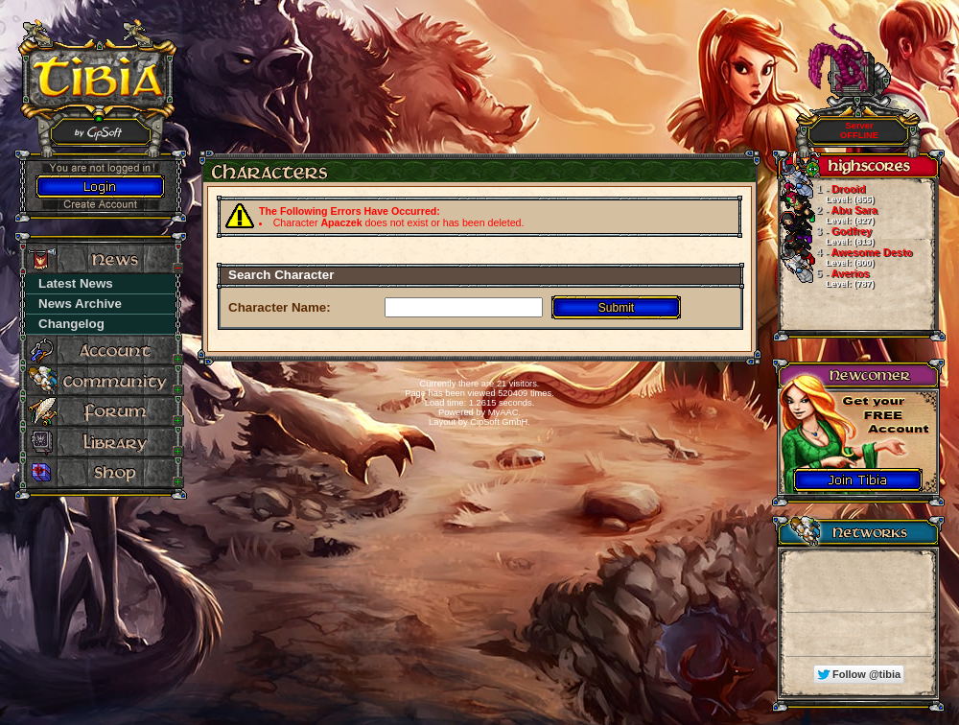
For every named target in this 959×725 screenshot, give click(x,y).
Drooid (826, 193)
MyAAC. (504, 412)
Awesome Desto (845, 257)
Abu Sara (827, 214)
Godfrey (826, 235)
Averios (826, 278)
